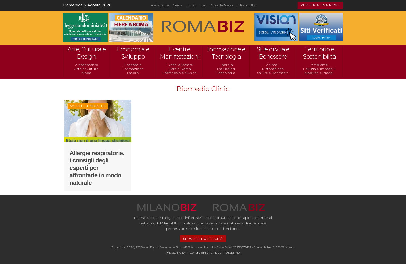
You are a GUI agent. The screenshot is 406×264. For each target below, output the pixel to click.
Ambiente (319, 65)
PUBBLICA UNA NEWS (320, 5)
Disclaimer (233, 252)
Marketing (226, 69)
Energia (226, 65)
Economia (133, 65)
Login (191, 5)
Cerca (177, 5)
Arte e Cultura (86, 69)
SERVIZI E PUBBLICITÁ (203, 239)
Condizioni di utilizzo (205, 252)
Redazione (160, 5)
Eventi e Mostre (179, 65)
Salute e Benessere (273, 73)
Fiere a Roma (179, 69)
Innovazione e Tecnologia (226, 53)
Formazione (133, 69)
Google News (222, 5)
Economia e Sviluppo (133, 53)
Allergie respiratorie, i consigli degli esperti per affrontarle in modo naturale (96, 167)
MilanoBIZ (246, 5)
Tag (203, 5)
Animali (273, 65)
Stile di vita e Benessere (273, 53)
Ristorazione (273, 69)
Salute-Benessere (88, 106)
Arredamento (86, 65)
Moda (86, 73)
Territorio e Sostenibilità (319, 53)
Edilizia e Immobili (319, 69)
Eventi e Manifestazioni (179, 53)
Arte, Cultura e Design (87, 53)
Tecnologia (226, 73)
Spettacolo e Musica (180, 73)
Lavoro (133, 73)
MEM (217, 247)
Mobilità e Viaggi (319, 73)
